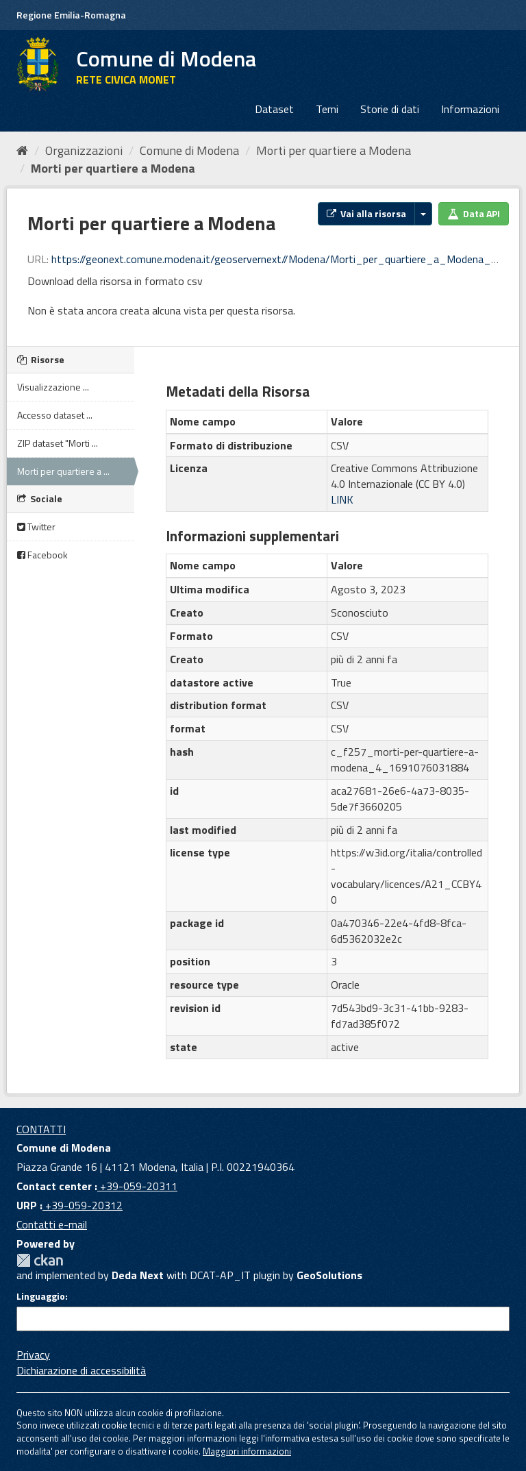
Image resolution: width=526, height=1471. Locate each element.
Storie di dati (389, 109)
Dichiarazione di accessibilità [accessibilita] (81, 1370)
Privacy (33, 1354)
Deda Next (138, 1275)
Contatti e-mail (51, 1224)
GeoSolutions (329, 1275)
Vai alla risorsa (366, 213)
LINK (342, 499)
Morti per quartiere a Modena (333, 150)
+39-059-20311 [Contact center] (137, 1186)
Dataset (274, 109)
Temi (327, 109)
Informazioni (470, 109)
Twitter (36, 526)
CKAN (39, 1260)
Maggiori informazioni (247, 1451)
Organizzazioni (84, 150)
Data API (473, 213)
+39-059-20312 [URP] (82, 1205)
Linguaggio (40, 1296)
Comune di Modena (189, 150)
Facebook (42, 554)
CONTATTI (41, 1129)
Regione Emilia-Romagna (71, 15)
